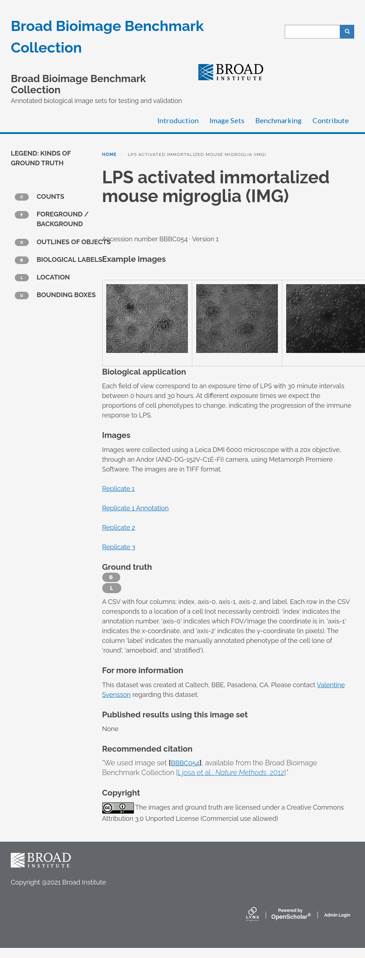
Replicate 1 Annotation (135, 508)
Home (109, 154)
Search (350, 32)
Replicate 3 (118, 547)
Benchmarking (278, 120)
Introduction (178, 120)
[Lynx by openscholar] (258, 915)
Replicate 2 (118, 527)
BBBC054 (185, 763)
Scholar (290, 914)
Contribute (330, 120)
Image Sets (226, 120)
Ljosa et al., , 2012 (231, 772)
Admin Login (337, 915)
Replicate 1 (118, 488)
